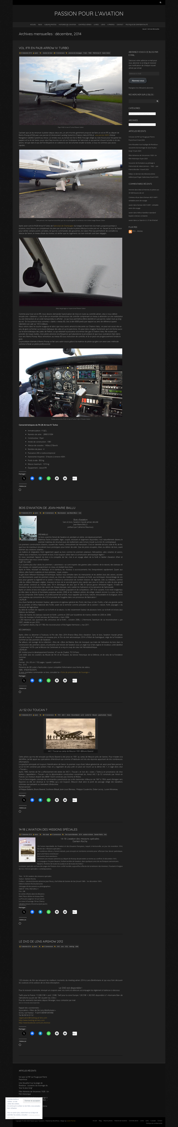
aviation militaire (88, 834)
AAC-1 (63, 715)
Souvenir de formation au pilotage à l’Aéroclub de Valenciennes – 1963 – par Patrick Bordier (143, 166)
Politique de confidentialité (137, 24)
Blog (40, 24)
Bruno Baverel (76, 715)
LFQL (66, 946)
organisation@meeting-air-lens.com (33, 1018)
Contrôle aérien (84, 24)
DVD (58, 946)
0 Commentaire (60, 53)
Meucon (94, 715)
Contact (120, 24)
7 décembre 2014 (26, 946)
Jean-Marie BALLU (72, 513)
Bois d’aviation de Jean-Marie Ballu (47, 508)
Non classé (46, 834)
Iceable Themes (70, 1121)
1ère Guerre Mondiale (71, 834)
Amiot (68, 715)
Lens (62, 946)
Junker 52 (88, 715)
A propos (110, 24)
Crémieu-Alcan (134, 197)
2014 (80, 834)
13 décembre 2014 (26, 834)
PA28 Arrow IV (97, 53)
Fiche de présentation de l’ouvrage (74, 672)
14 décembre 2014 (26, 715)
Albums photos (50, 24)
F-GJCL (85, 53)
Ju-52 (82, 715)
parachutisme (102, 715)
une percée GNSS (102, 135)
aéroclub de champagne (75, 53)
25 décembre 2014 (26, 53)
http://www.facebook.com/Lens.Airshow (34, 1023)
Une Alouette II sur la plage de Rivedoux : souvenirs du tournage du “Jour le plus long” (143, 147)
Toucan (109, 715)
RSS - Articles (136, 231)
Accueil (33, 24)
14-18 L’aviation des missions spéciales (48, 829)
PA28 (90, 53)
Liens (103, 24)
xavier (36, 53)
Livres (96, 24)
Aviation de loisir (47, 53)
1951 (59, 715)
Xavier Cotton (106, 53)
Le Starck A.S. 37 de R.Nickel (147, 220)
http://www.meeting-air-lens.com (32, 1020)
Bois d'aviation (62, 513)
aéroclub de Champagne (63, 226)
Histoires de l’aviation (67, 24)
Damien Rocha (98, 834)
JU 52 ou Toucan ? (33, 710)
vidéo (76, 946)
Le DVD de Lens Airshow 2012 (41, 941)
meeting (71, 946)
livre (80, 513)
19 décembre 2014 (26, 513)
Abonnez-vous (138, 81)
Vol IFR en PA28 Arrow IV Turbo (44, 48)
